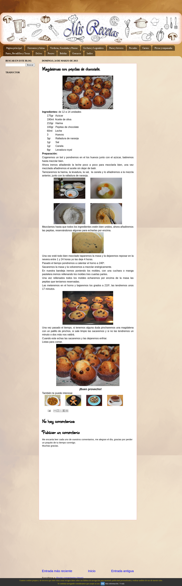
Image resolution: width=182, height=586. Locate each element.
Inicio (91, 571)
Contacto (76, 53)
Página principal (14, 48)
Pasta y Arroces (116, 48)
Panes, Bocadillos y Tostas (18, 53)
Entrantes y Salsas (36, 48)
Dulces (38, 53)
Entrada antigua (122, 571)
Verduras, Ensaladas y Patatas (64, 48)
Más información (111, 584)
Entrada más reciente (57, 571)
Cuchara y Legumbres (93, 48)
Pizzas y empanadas (163, 48)
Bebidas (63, 53)
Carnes (145, 48)
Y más (121, 584)
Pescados (133, 48)
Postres (51, 53)
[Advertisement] (88, 544)
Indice (90, 53)
